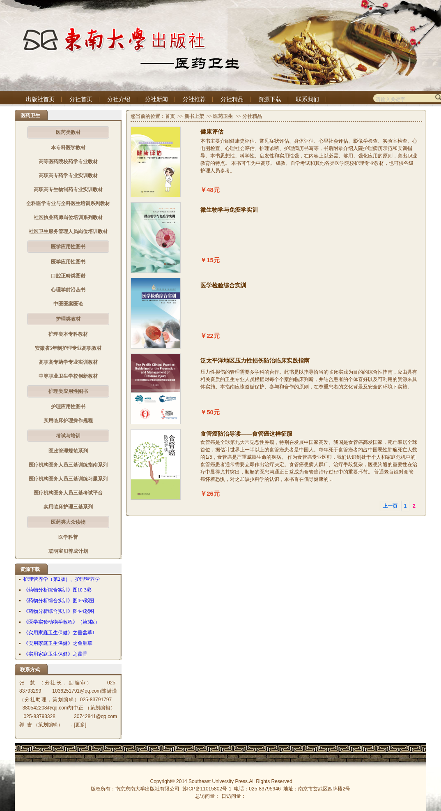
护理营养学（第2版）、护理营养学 (61, 579)
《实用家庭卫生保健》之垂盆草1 (59, 632)
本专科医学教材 (68, 147)
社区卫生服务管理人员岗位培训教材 (68, 231)
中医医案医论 (68, 304)
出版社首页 (40, 99)
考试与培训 (68, 436)
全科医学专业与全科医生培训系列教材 (68, 203)
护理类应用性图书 (68, 391)
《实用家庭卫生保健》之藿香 (55, 654)
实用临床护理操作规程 (68, 420)
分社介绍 (118, 99)
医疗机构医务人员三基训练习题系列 (68, 479)
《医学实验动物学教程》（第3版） (61, 622)
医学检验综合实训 (223, 285)
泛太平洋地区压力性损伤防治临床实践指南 (255, 361)
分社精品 (231, 99)
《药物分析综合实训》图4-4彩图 (58, 611)
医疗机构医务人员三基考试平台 (68, 493)
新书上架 (194, 116)
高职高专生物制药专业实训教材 (68, 189)
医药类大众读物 (68, 522)
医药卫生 (223, 116)
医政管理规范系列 (68, 451)
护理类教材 (68, 319)
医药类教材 (68, 132)
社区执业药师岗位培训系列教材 (68, 217)
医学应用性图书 (68, 247)
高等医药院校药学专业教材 (68, 161)
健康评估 (211, 132)
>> (179, 116)
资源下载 (269, 99)
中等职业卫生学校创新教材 (68, 376)
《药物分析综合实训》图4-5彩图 (58, 600)
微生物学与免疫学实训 (229, 210)
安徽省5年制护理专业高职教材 (68, 348)
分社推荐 (194, 99)
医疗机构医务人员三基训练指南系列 (68, 465)
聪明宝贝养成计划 (68, 551)
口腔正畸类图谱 (68, 276)
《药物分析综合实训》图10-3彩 (57, 590)
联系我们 (307, 99)
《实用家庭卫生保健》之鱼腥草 (57, 643)
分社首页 (80, 99)
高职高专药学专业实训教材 (68, 175)
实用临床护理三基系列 (68, 507)
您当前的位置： (148, 116)
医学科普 (68, 537)
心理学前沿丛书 (68, 290)
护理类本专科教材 (68, 334)
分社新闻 (156, 99)
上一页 (390, 506)
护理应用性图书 (68, 406)
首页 (170, 116)
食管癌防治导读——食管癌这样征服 (246, 434)
